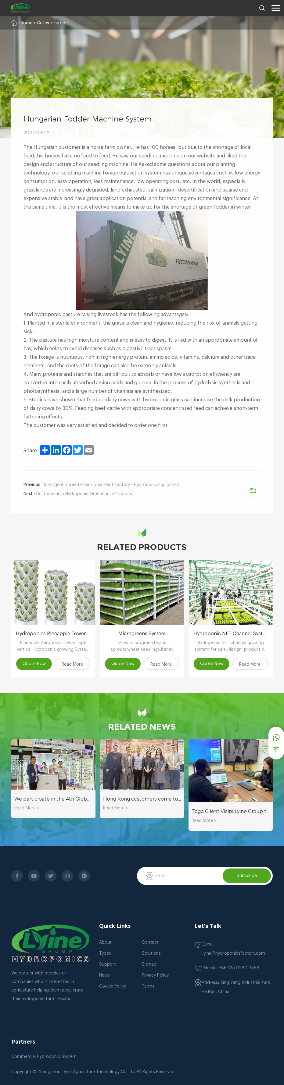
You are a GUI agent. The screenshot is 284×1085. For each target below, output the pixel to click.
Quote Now (33, 664)
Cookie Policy (112, 987)
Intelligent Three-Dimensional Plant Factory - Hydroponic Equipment (101, 485)
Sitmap (149, 965)
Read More (73, 664)
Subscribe (247, 876)
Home (26, 23)
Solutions (151, 954)
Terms (148, 987)
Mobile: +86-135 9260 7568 (231, 968)
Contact (150, 943)
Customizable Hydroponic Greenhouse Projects (77, 494)
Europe (61, 23)
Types (105, 954)
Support (107, 965)
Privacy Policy (155, 976)
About (105, 943)
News (104, 976)
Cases (43, 23)
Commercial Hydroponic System (44, 1057)
